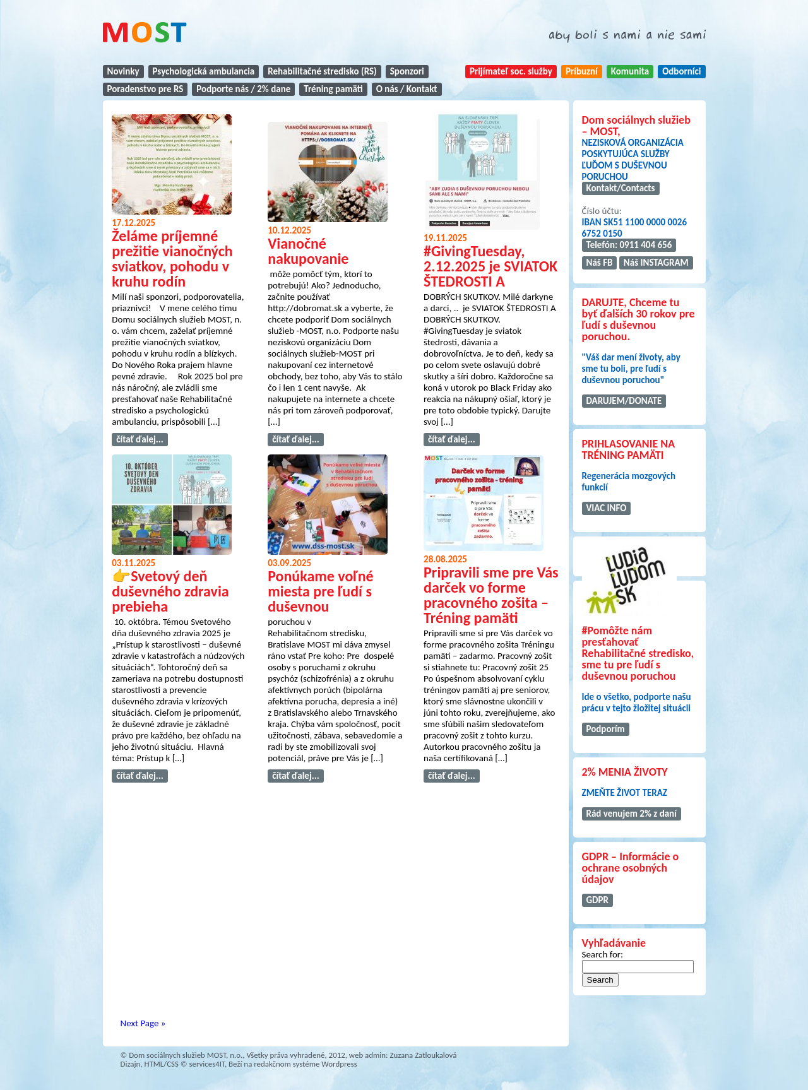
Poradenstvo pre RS (145, 89)
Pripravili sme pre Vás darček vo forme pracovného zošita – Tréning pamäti (491, 595)
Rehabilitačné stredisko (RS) (322, 71)
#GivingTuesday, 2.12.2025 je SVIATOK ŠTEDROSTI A (490, 266)
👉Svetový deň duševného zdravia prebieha (170, 591)
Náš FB (599, 262)
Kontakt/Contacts (620, 188)
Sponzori (407, 71)
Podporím (605, 729)
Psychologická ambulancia (204, 71)
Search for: (603, 954)
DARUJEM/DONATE (624, 400)
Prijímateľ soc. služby (511, 71)
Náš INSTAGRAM (656, 262)
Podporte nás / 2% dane (243, 89)
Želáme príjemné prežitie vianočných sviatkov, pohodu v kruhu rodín (172, 258)
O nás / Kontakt (406, 89)
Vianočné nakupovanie (308, 251)
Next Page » (143, 1023)
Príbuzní (582, 71)
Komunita (630, 71)
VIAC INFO (606, 508)
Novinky (123, 71)
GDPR (597, 900)
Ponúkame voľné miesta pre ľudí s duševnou (321, 591)
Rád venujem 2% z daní (631, 813)
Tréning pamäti (333, 89)
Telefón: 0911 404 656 (629, 245)
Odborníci (681, 71)
